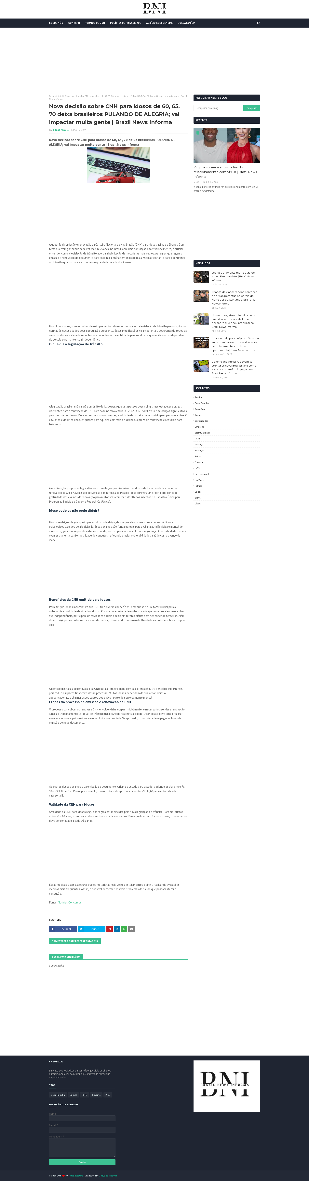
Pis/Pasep (199, 479)
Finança (199, 444)
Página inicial (56, 96)
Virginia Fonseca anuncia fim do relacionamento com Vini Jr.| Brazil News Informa (225, 172)
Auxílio (198, 397)
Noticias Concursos (70, 902)
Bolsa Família (202, 403)
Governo (199, 462)
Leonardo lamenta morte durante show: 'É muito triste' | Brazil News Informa (233, 276)
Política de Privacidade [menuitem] (125, 23)
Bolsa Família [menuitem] (186, 23)
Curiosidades (201, 420)
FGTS (197, 438)
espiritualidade (202, 432)
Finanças (199, 450)
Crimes (198, 414)
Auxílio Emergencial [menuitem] (159, 23)
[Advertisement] (154, 61)
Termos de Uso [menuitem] (95, 23)
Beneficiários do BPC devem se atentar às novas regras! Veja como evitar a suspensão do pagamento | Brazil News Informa (234, 367)
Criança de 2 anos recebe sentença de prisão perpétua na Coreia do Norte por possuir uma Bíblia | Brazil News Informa (234, 297)
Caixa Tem (200, 409)
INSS (197, 468)
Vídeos (198, 503)
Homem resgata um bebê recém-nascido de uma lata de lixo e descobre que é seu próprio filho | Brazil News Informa (233, 321)
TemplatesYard (75, 1175)
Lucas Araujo (61, 130)
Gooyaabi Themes (108, 1175)
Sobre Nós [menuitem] (56, 23)
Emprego (199, 426)
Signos (198, 497)
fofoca (198, 456)
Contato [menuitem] (74, 23)
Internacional (202, 474)
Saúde (198, 491)
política (198, 485)
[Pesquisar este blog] (218, 108)
